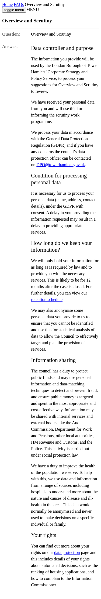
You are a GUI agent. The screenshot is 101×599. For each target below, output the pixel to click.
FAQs (19, 4)
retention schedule (46, 299)
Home (7, 4)
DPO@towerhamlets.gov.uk (60, 164)
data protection (67, 552)
